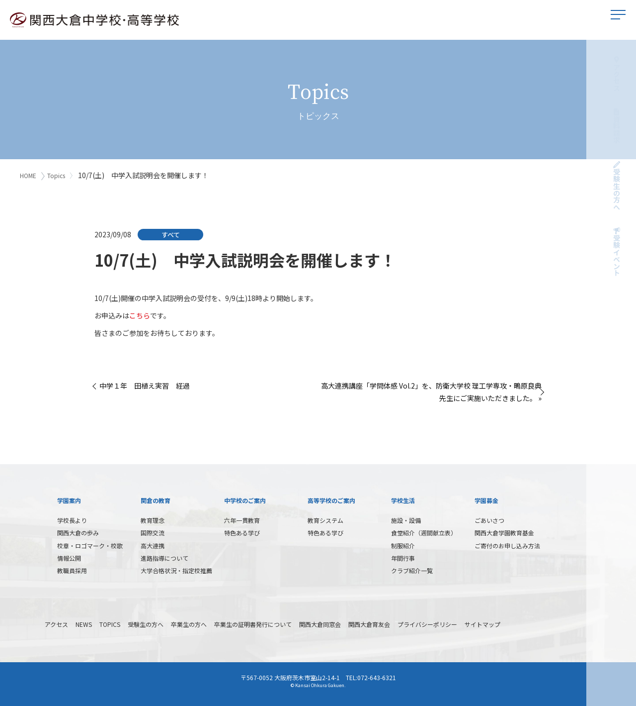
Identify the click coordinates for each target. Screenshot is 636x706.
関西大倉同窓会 (320, 622)
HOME (28, 175)
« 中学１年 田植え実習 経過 (142, 384)
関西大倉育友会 (369, 622)
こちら (139, 314)
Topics (58, 175)
